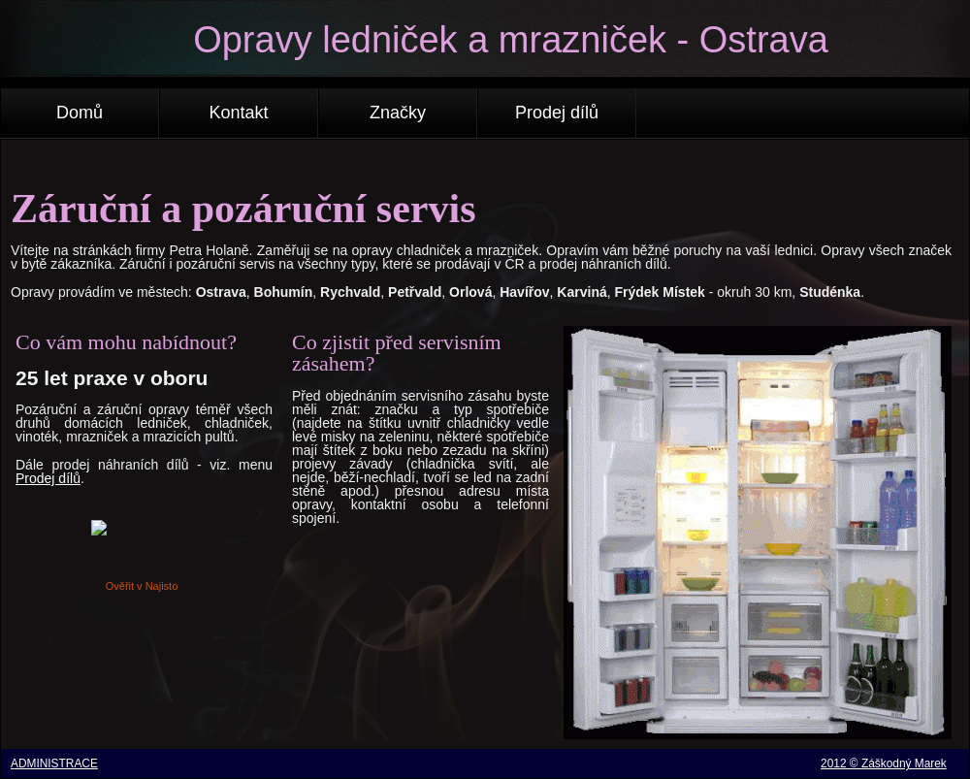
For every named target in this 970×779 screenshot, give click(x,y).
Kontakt (238, 112)
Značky (398, 112)
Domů (79, 112)
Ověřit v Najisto (142, 586)
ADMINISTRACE (54, 763)
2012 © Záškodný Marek (884, 763)
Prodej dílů (556, 112)
